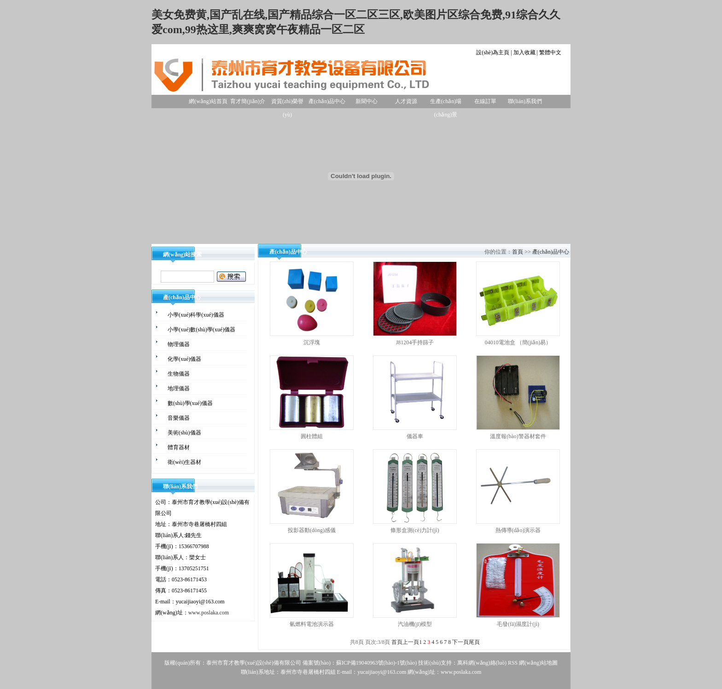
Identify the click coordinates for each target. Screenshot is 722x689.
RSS (513, 663)
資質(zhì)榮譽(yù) (287, 103)
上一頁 (410, 642)
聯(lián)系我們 (525, 101)
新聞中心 (366, 101)
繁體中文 (550, 52)
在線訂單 (485, 101)
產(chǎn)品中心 (327, 101)
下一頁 (460, 642)
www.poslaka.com (208, 612)
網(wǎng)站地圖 (538, 663)
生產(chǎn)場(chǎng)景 (445, 103)
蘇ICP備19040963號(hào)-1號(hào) (376, 663)
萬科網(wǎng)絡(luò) (482, 663)
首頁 (517, 252)
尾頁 (474, 642)
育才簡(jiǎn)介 (247, 101)
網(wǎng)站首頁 (208, 101)
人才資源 (406, 101)
